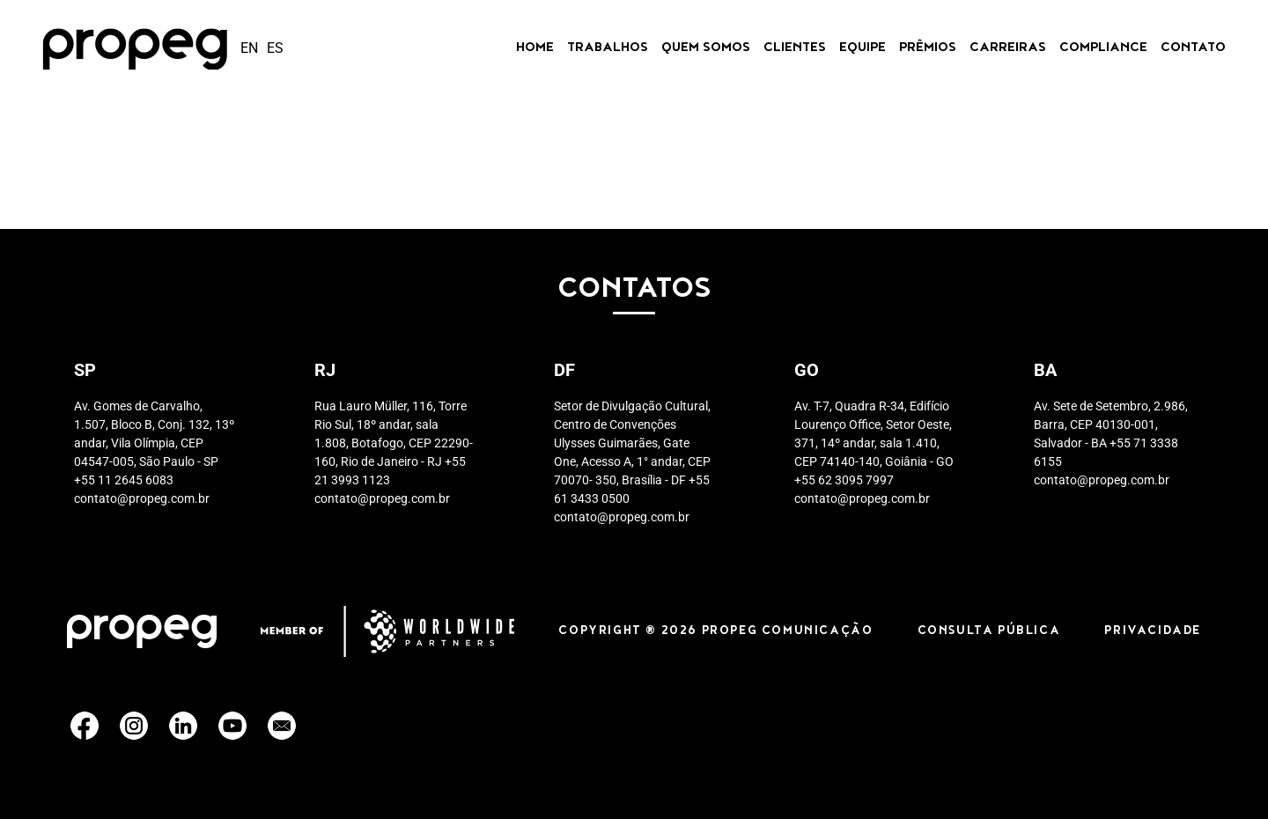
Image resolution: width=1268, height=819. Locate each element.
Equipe (862, 48)
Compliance (1103, 48)
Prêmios (927, 48)
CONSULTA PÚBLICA (989, 631)
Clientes (794, 48)
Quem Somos (705, 48)
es (275, 48)
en (249, 48)
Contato (1193, 48)
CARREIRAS (1007, 48)
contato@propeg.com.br (142, 498)
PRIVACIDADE (1152, 631)
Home (535, 48)
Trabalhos (607, 48)
